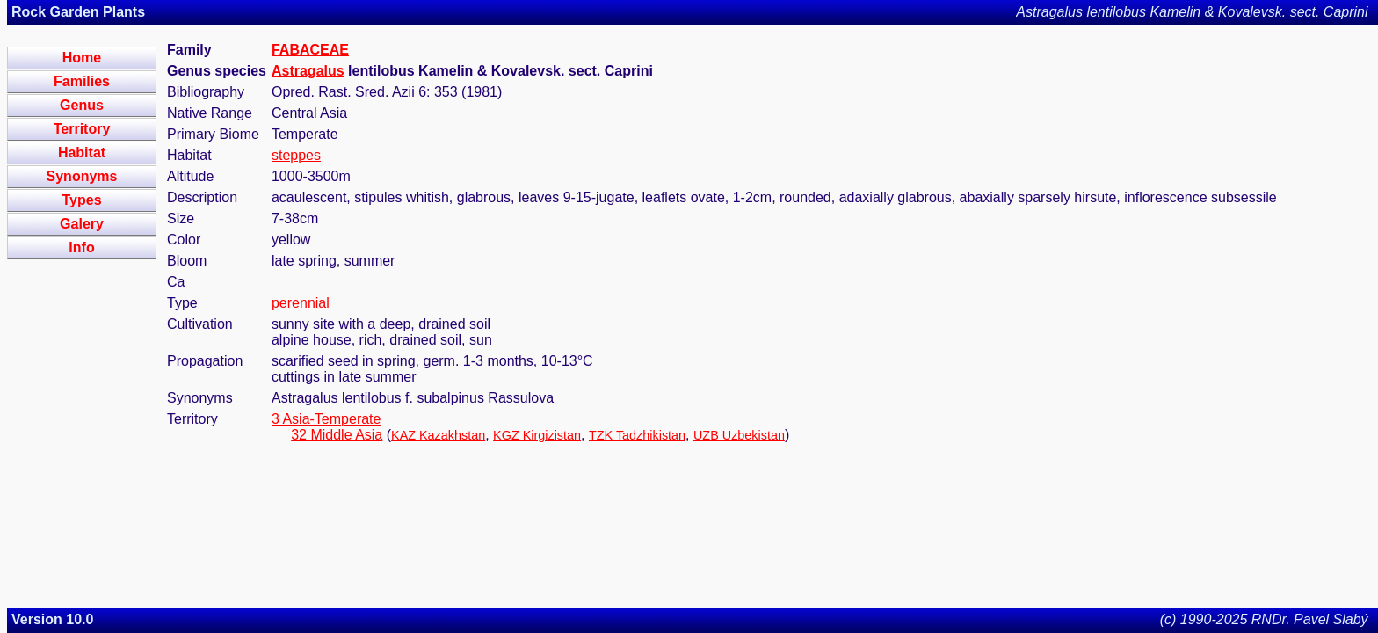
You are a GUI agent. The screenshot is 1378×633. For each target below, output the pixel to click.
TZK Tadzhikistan (637, 435)
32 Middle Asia (336, 434)
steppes (296, 155)
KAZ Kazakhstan (438, 435)
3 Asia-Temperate (326, 418)
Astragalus (308, 70)
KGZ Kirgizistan (537, 435)
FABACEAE (310, 49)
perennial (301, 302)
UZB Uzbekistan (739, 435)
